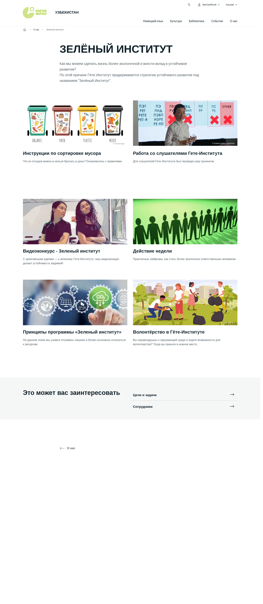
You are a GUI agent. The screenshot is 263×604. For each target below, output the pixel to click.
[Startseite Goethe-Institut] (35, 12)
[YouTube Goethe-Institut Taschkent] (147, 486)
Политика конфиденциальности (141, 591)
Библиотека (196, 21)
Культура (176, 21)
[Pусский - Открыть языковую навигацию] (231, 4)
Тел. (36, 536)
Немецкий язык (153, 21)
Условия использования (184, 591)
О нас (233, 21)
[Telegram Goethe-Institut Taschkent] (124, 486)
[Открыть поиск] (189, 4)
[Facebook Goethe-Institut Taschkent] (113, 486)
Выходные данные (101, 591)
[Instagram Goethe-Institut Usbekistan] (135, 486)
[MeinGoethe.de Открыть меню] (208, 4)
